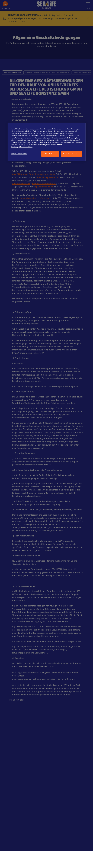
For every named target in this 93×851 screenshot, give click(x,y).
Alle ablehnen (50, 154)
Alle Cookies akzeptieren (71, 154)
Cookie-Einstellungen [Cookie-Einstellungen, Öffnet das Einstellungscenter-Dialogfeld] (19, 154)
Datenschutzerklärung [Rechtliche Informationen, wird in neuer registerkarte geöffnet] (26, 147)
